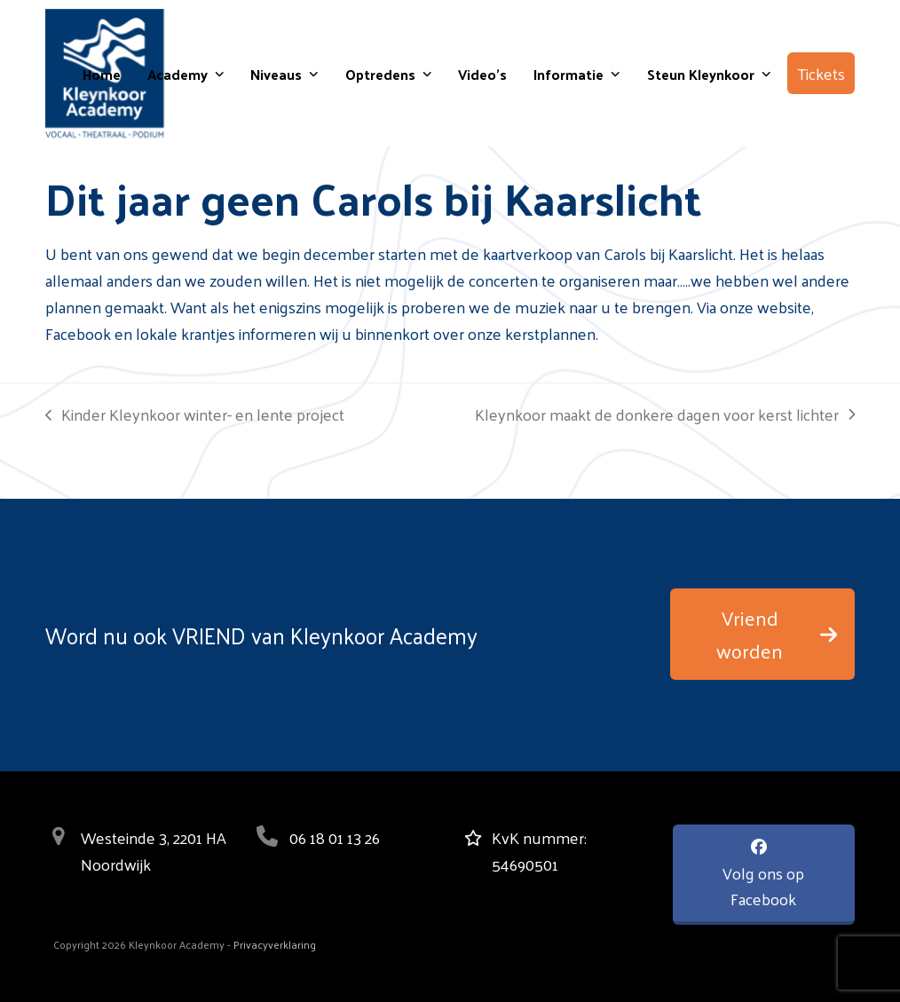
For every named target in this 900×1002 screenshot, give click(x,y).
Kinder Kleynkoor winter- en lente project (194, 414)
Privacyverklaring (274, 944)
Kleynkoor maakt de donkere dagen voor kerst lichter (665, 414)
